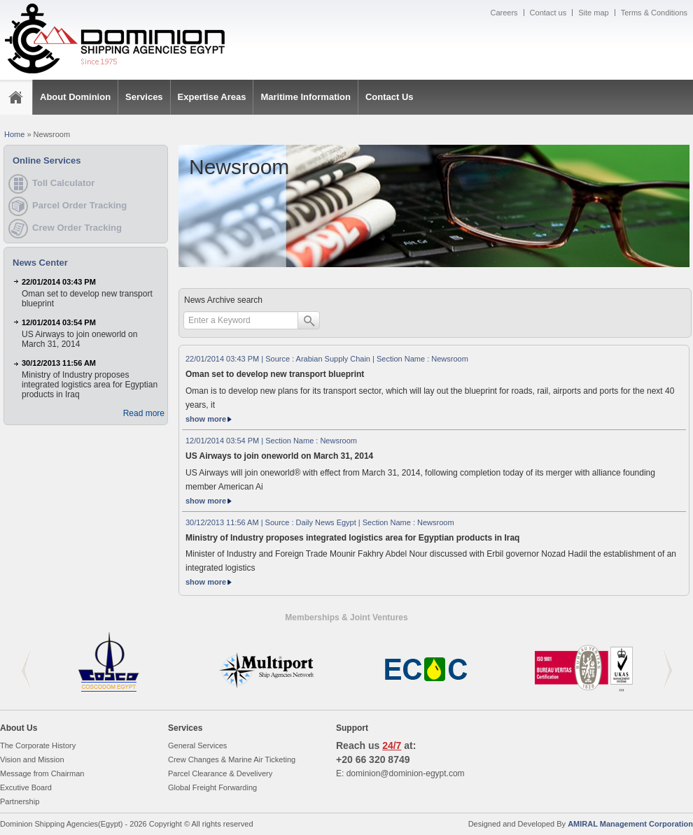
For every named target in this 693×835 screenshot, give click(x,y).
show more (211, 419)
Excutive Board (26, 787)
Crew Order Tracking (77, 227)
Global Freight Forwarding (212, 787)
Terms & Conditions (654, 12)
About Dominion (75, 97)
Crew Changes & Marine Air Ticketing (231, 759)
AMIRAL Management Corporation (630, 824)
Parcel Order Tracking (79, 205)
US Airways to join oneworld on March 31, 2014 (279, 456)
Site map (593, 12)
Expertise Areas (212, 97)
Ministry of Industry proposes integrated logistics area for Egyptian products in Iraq (352, 538)
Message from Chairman (42, 773)
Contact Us (389, 97)
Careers (503, 12)
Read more (143, 413)
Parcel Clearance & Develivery (220, 773)
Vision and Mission (32, 759)
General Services (197, 745)
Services (144, 97)
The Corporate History (38, 745)
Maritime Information (305, 97)
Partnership (19, 801)
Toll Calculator (63, 183)
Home (14, 134)
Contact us (548, 12)
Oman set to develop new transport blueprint (275, 374)
